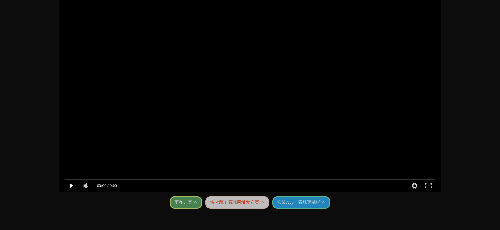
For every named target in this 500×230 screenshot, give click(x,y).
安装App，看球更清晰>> (301, 202)
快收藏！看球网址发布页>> (237, 202)
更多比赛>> (185, 202)
